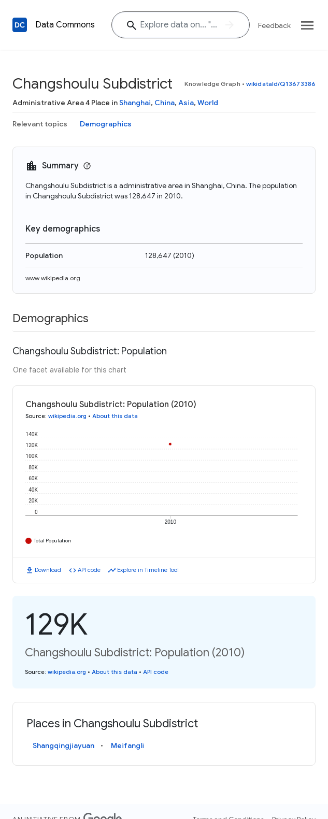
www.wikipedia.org (52, 278)
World (207, 102)
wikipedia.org (67, 416)
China (164, 102)
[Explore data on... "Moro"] (180, 25)
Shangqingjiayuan (63, 745)
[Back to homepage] (19, 25)
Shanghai (135, 102)
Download (48, 569)
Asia (186, 102)
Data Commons (65, 25)
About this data (115, 416)
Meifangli (127, 745)
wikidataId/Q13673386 (281, 84)
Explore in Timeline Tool (148, 569)
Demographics (106, 123)
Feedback (274, 25)
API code (89, 569)
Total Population (53, 540)
